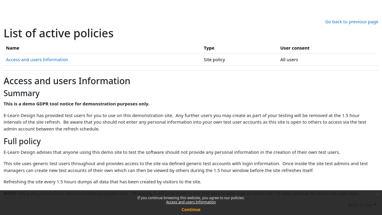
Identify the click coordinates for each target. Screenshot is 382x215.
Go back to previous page (351, 21)
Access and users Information (191, 202)
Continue (191, 209)
